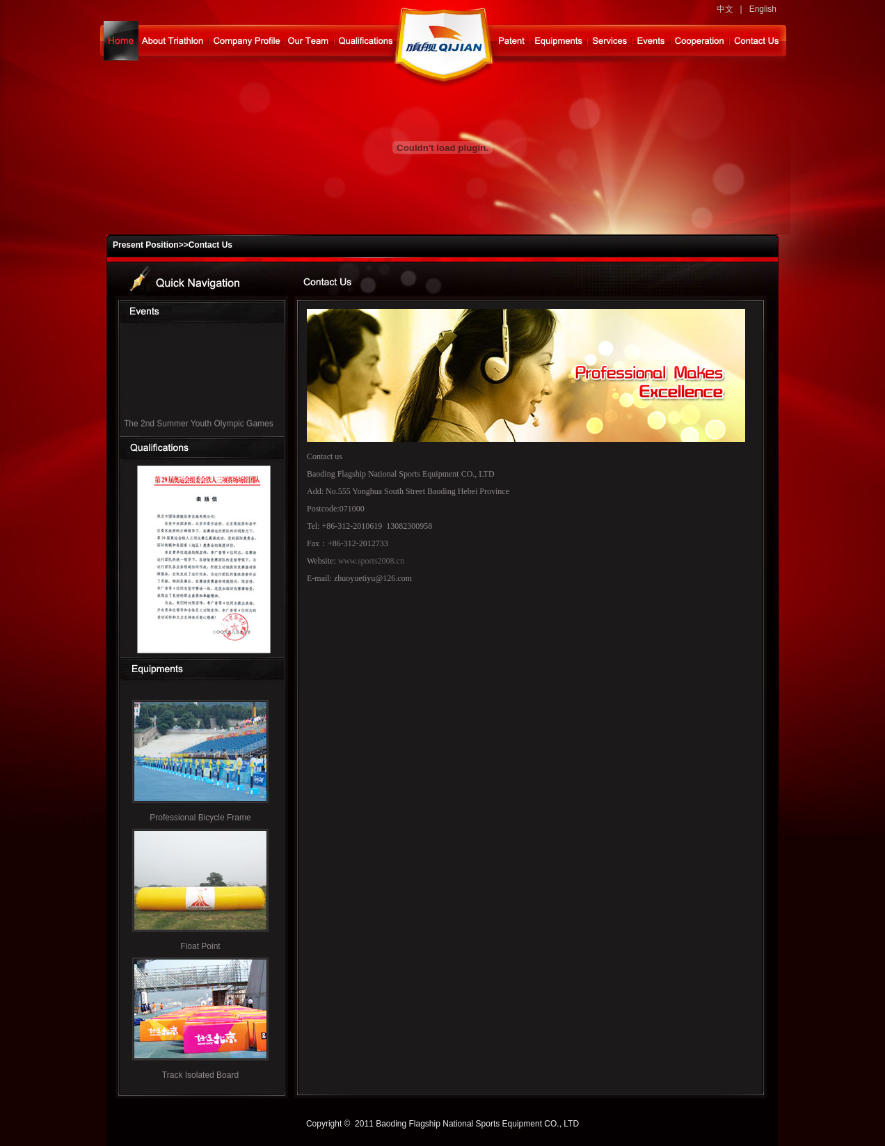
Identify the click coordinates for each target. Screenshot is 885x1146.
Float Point (200, 946)
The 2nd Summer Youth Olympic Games (198, 425)
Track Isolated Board (200, 1075)
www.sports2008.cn (371, 561)
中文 (725, 9)
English (762, 9)
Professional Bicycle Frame (200, 817)
